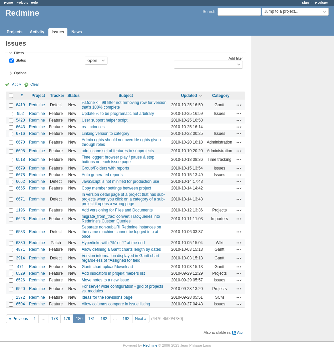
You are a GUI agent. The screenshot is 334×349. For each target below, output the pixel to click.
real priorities (93, 127)
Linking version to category (105, 133)
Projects (22, 2)
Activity (37, 32)
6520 (20, 288)
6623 (20, 218)
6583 (20, 231)
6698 (20, 151)
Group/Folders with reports (105, 168)
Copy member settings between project (116, 188)
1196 (20, 210)
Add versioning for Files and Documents (117, 210)
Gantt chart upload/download (107, 266)
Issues (58, 32)
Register (321, 2)
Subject (125, 95)
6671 (20, 199)
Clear (34, 84)
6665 (20, 188)
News (76, 32)
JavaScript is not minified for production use (120, 181)
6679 (20, 168)
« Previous (18, 318)
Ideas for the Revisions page (107, 297)
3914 (20, 258)
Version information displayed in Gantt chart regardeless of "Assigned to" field (120, 258)
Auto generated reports (102, 175)
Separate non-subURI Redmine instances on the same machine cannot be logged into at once (121, 232)
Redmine (37, 105)
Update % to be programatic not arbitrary (118, 113)
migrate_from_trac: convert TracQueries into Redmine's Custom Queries (121, 218)
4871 (20, 249)
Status (20, 60)
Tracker (57, 95)
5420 (20, 120)
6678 (20, 175)
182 (104, 318)
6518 (20, 159)
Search (209, 11)
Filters (19, 53)
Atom (241, 332)
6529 (20, 273)
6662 (20, 181)
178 (54, 318)
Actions (239, 105)
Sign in (307, 2)
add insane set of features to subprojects (118, 151)
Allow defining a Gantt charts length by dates (121, 249)
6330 (20, 242)
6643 (20, 127)
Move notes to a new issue (105, 280)
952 (20, 113)
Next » (141, 318)
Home (8, 2)
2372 (20, 297)
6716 (20, 133)
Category (221, 95)
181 (91, 318)
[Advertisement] (284, 140)
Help (34, 2)
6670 (20, 142)
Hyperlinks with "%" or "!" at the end (113, 242)
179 (66, 318)
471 (20, 266)
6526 (20, 280)
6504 (20, 304)
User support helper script (104, 120)
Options (20, 73)
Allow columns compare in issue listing (116, 304)
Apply (16, 84)
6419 (20, 105)
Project (38, 95)
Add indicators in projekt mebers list (113, 273)
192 (126, 318)
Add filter (236, 58)
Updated (189, 95)
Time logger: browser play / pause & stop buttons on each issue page (118, 159)
